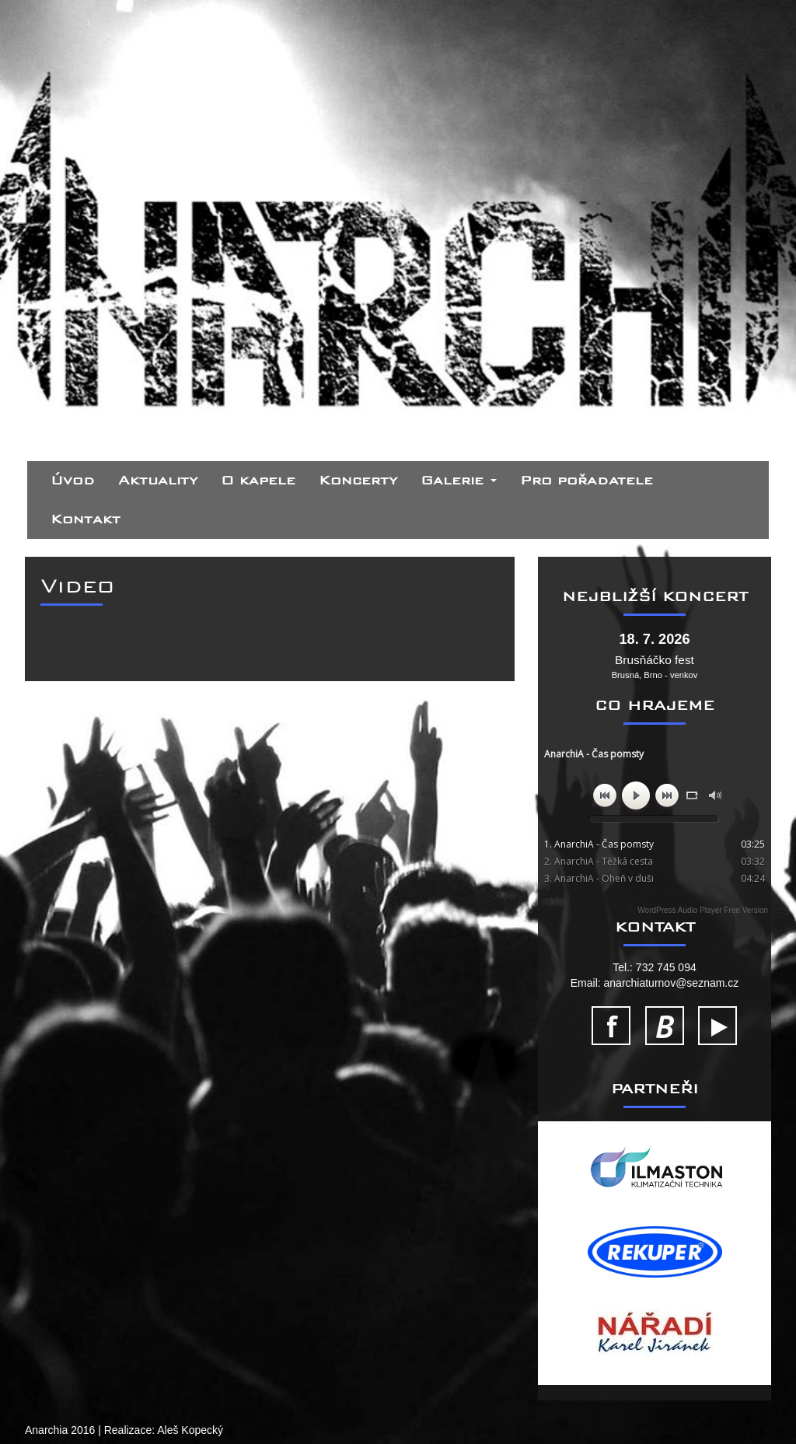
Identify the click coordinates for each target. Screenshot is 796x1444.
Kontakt (85, 519)
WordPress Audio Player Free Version (702, 910)
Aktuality (157, 480)
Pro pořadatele (586, 480)
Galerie (459, 480)
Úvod (73, 480)
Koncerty (358, 480)
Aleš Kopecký (190, 1430)
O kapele (258, 480)
